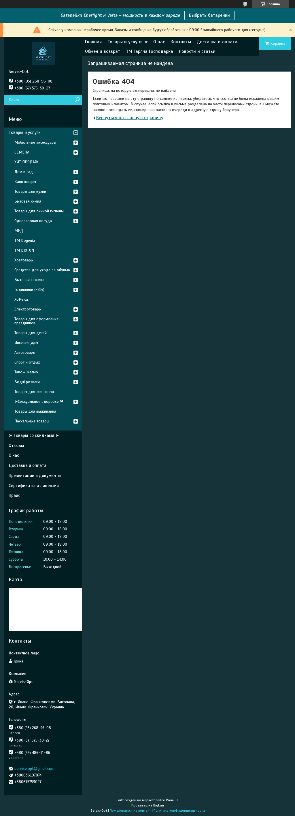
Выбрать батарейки (209, 15)
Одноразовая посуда (33, 220)
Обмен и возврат (102, 51)
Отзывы (16, 445)
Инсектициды (26, 342)
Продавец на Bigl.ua (147, 805)
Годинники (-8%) (29, 289)
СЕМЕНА (21, 152)
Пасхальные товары (31, 421)
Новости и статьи (197, 51)
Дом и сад (23, 171)
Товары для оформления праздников (36, 321)
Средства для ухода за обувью (42, 269)
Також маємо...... (28, 372)
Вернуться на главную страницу (129, 118)
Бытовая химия (27, 201)
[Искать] (77, 100)
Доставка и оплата (217, 42)
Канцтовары (25, 181)
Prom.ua (172, 800)
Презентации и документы (35, 475)
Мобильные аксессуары (35, 142)
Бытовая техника (29, 279)
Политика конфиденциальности (179, 810)
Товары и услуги (124, 42)
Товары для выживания (35, 411)
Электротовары (27, 309)
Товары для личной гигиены (39, 211)
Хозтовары (23, 260)
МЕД (18, 230)
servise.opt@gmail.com (34, 768)
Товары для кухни (30, 191)
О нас (159, 42)
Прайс (14, 495)
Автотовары (24, 352)
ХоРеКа (21, 299)
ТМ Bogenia (24, 240)
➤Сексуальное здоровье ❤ (38, 401)
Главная (93, 42)
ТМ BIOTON (24, 250)
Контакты (181, 42)
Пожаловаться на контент (130, 810)
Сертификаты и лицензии (34, 485)
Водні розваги (27, 381)
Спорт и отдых (27, 362)
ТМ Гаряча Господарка (149, 51)
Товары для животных (34, 391)
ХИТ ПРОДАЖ (26, 162)
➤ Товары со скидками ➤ (34, 435)
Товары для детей (30, 332)
